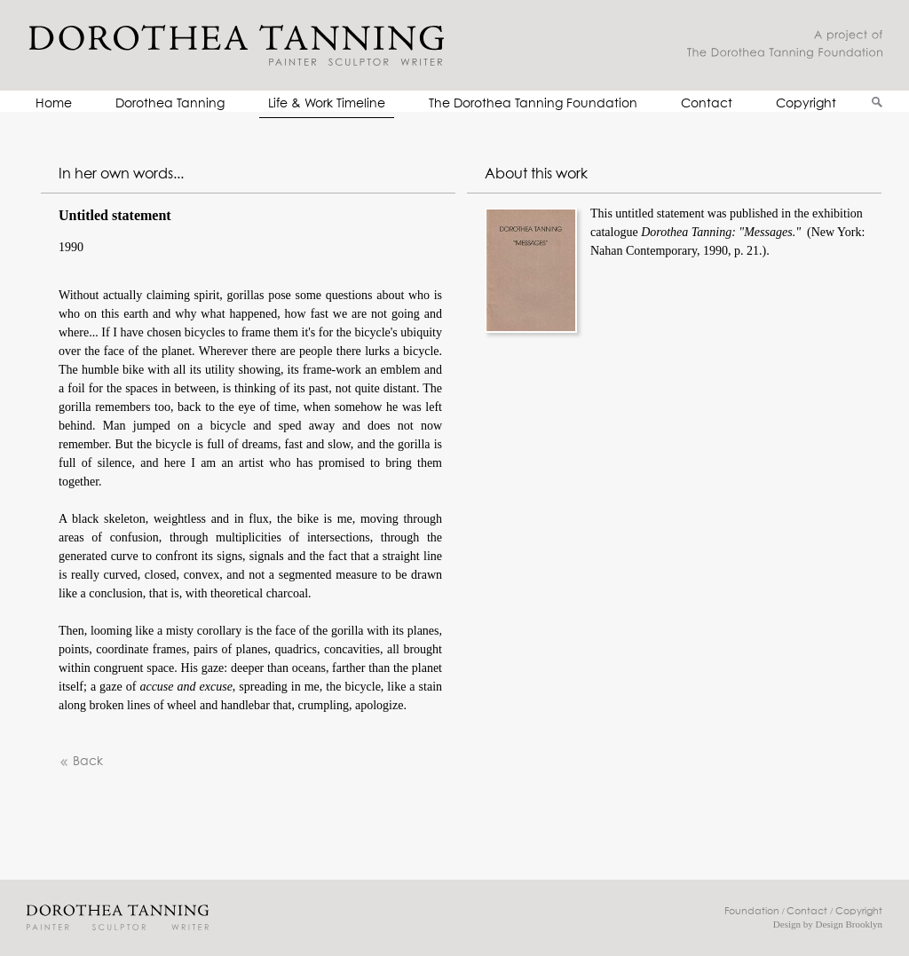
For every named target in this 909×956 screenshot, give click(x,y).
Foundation (751, 911)
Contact (706, 104)
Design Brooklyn (849, 924)
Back (81, 762)
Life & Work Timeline (326, 104)
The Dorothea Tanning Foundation (533, 104)
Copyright (806, 104)
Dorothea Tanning (170, 104)
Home (54, 104)
